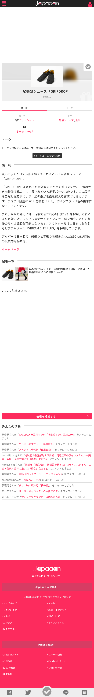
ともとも (7, 496)
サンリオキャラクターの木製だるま (38, 491)
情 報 (24, 107)
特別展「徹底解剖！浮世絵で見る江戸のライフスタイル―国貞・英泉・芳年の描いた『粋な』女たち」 (46, 457)
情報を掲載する (46, 416)
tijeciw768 (8, 480)
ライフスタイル (56, 622)
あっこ (5, 491)
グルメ (6, 616)
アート (51, 603)
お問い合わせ (55, 667)
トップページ (10, 603)
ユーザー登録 (55, 654)
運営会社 (7, 674)
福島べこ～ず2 (32, 480)
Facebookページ (57, 661)
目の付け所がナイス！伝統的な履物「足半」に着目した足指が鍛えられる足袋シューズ (59, 270)
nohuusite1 (8, 464)
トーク (70, 107)
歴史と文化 (9, 629)
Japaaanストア (11, 654)
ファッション (26, 120)
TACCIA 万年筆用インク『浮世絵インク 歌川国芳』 (46, 434)
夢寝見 (5, 434)
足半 (77, 120)
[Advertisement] (47, 34)
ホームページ (24, 131)
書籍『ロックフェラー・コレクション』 (40, 474)
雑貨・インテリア (57, 609)
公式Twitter (9, 667)
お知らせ (7, 661)
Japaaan (47, 3)
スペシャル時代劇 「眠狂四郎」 (35, 449)
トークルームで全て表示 (47, 155)
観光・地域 (54, 616)
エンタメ (7, 622)
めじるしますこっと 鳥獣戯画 (36, 444)
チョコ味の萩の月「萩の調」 (34, 485)
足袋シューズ (66, 120)
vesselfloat (8, 455)
